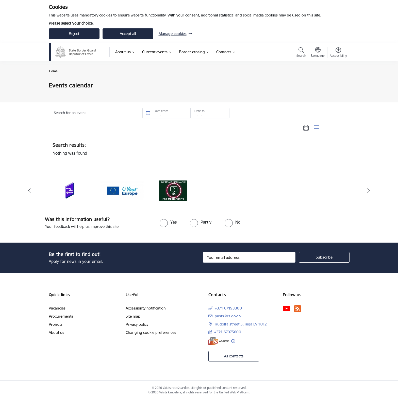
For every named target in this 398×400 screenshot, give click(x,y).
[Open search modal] (301, 53)
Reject (74, 33)
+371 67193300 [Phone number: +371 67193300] (228, 308)
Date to (199, 111)
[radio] (168, 222)
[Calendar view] (306, 128)
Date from (161, 111)
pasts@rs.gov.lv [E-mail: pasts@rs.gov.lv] (228, 316)
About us (56, 332)
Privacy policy (137, 324)
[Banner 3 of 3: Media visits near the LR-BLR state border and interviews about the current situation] (173, 190)
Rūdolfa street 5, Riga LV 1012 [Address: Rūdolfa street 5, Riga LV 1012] (241, 324)
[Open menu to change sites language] (318, 53)
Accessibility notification (146, 308)
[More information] (233, 341)
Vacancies (57, 308)
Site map (133, 316)
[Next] (368, 190)
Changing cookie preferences (151, 332)
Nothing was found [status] (186, 149)
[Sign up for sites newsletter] (324, 257)
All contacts (233, 356)
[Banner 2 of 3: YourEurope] (122, 190)
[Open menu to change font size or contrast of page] (338, 53)
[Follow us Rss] (297, 308)
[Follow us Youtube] (286, 308)
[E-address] (218, 341)
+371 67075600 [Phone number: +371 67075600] (227, 332)
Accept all (128, 33)
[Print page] (336, 83)
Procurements (61, 316)
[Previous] (29, 190)
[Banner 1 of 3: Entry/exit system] (70, 190)
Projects (55, 324)
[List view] (317, 128)
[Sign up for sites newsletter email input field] (249, 257)
